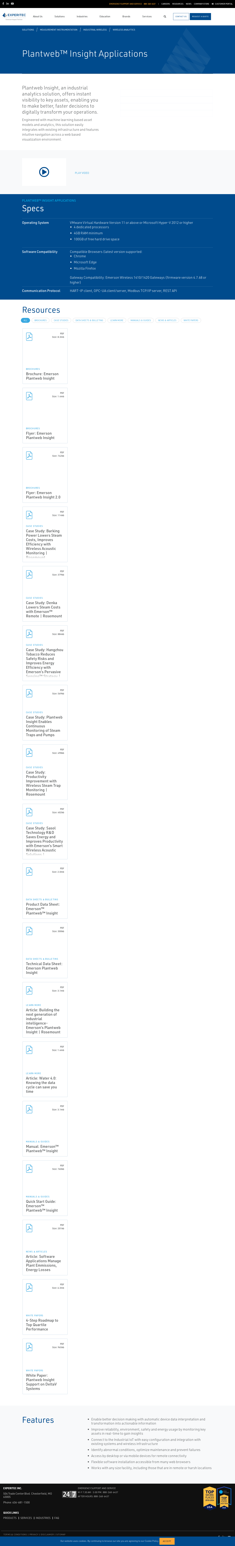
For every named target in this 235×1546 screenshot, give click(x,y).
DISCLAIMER (47, 1534)
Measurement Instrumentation (58, 29)
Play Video (82, 173)
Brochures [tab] (40, 320)
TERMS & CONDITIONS (15, 1534)
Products (9, 1518)
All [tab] (25, 320)
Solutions (28, 29)
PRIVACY (34, 1534)
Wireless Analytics (124, 29)
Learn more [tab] (116, 320)
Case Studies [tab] (61, 320)
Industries (43, 1518)
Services (26, 1518)
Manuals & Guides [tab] (141, 320)
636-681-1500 (21, 1502)
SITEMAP (60, 1534)
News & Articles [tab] (167, 320)
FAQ (56, 1518)
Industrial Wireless (95, 29)
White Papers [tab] (191, 320)
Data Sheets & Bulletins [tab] (89, 320)
